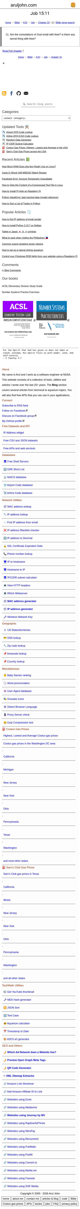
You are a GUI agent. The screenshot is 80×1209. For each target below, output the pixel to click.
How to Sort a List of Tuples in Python (21, 205)
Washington (10, 849)
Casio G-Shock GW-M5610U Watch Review (24, 174)
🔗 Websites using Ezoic (17, 1100)
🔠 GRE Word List (13, 470)
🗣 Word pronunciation (16, 684)
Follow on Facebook (13, 411)
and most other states (15, 862)
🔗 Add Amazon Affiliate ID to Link (22, 1092)
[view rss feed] (4, 94)
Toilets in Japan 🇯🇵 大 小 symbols (19, 233)
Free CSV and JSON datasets (20, 441)
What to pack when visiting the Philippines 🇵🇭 (25, 239)
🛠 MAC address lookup (17, 507)
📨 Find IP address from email (20, 523)
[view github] (19, 94)
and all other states (14, 979)
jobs (47, 1205)
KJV (25, 22)
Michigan (8, 770)
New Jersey (10, 783)
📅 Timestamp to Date (16, 1032)
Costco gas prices (13, 1205)
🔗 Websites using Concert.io (20, 1163)
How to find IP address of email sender (21, 220)
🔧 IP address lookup (15, 515)
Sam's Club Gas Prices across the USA (26, 152)
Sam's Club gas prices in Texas (21, 875)
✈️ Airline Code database (17, 494)
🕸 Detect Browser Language (20, 708)
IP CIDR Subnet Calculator (19, 145)
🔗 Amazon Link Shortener (18, 1084)
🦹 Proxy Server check (16, 715)
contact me (32, 1199)
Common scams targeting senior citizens (22, 245)
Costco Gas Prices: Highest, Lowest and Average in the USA (37, 149)
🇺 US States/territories (16, 631)
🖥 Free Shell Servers (16, 462)
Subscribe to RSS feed (15, 406)
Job (33, 22)
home (8, 22)
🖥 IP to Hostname (14, 563)
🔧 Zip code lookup (14, 646)
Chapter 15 (44, 22)
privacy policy (69, 1205)
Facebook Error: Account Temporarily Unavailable (27, 180)
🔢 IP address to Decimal (17, 539)
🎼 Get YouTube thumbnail (18, 993)
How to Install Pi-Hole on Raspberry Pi (21, 192)
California (8, 757)
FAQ (55, 1205)
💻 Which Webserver (15, 594)
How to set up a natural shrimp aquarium (22, 251)
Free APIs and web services (19, 449)
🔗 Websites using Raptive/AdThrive (24, 1124)
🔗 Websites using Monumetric (21, 1140)
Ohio (6, 809)
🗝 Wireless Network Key (18, 618)
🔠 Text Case (11, 1016)
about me (17, 1199)
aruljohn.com (24, 5)
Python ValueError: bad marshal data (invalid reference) (30, 198)
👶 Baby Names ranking (17, 676)
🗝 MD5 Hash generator (17, 1000)
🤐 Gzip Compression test (18, 723)
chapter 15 (56, 57)
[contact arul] (26, 94)
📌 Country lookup (14, 662)
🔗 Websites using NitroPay (19, 1132)
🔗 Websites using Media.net (20, 1171)
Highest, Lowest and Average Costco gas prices (30, 736)
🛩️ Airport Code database (18, 486)
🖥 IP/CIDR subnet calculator (20, 578)
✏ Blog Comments (11, 271)
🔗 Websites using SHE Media (20, 1187)
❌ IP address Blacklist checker (21, 531)
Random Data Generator (18, 141)
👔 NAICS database (14, 478)
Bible (17, 22)
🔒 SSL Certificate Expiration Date (23, 547)
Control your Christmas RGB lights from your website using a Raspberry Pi (39, 257)
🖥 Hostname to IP (14, 570)
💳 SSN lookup (12, 639)
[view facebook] (11, 94)
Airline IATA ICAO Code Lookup (22, 137)
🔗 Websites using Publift (18, 1155)
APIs (29, 1205)
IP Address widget (13, 433)
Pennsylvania (11, 822)
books (38, 1205)
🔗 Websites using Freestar (19, 1179)
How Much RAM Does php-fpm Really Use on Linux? (29, 168)
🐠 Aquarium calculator (16, 1024)
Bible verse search (65, 22)
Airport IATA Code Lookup (19, 133)
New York (8, 796)
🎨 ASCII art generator (16, 1040)
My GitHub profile (12, 422)
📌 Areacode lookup (14, 654)
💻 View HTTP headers (16, 586)
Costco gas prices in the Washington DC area (29, 744)
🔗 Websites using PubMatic (19, 1148)
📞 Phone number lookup (17, 555)
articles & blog (50, 1199)
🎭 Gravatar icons (13, 700)
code (64, 1199)
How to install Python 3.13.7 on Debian (21, 226)
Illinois (7, 901)
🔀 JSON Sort (11, 1008)
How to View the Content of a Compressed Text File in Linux (32, 186)
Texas (6, 836)
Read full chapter (12, 51)
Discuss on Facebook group (18, 417)
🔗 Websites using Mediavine (20, 1108)
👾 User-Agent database (17, 692)
